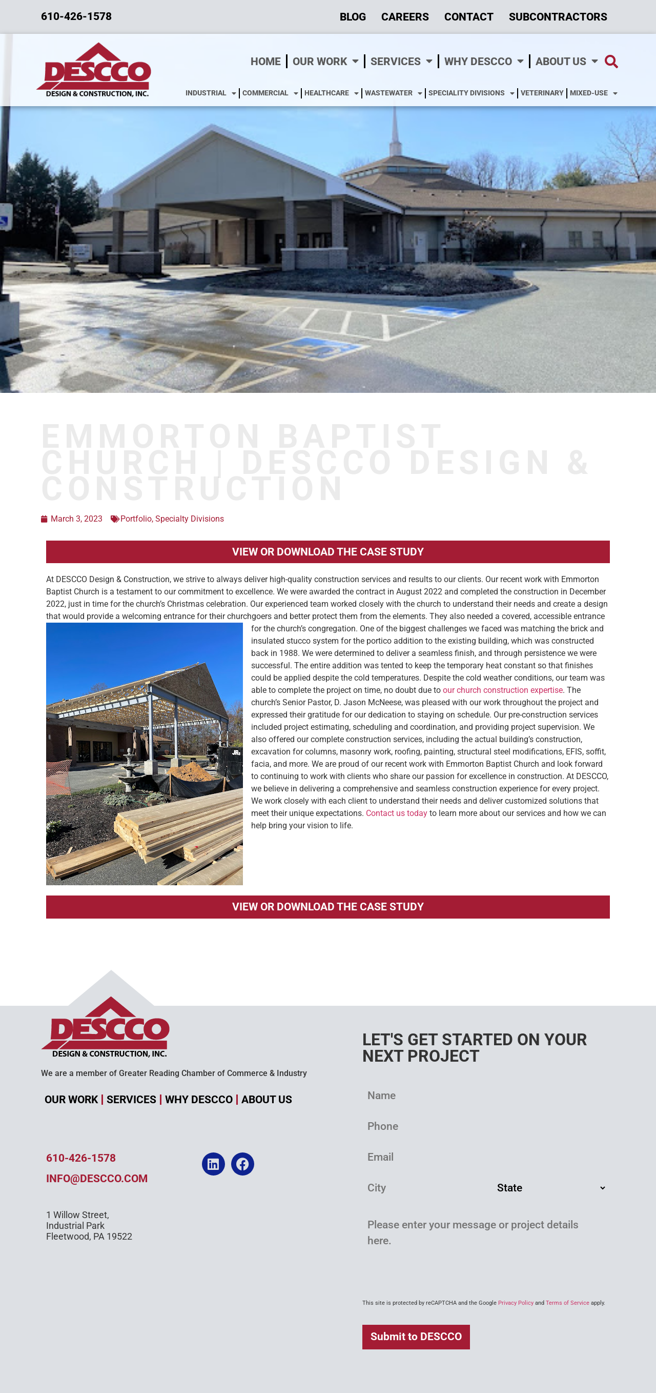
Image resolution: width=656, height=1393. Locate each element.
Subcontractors (558, 17)
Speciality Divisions (471, 93)
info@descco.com (97, 1178)
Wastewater (393, 93)
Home (266, 61)
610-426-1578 (81, 1157)
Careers (405, 17)
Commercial (270, 93)
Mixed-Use (594, 93)
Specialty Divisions (189, 519)
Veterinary (542, 93)
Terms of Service (567, 1303)
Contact (469, 17)
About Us (567, 61)
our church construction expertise (503, 690)
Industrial (211, 93)
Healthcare (331, 93)
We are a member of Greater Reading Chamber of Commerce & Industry (174, 1073)
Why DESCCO (484, 61)
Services (402, 61)
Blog (353, 17)
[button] (611, 61)
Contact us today (396, 813)
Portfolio (136, 519)
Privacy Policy (516, 1303)
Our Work (326, 61)
